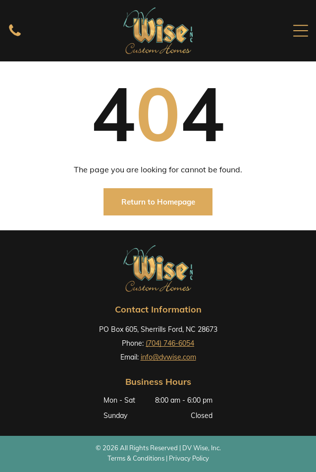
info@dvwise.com (168, 357)
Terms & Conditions (135, 458)
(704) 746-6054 (170, 343)
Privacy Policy (189, 458)
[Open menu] (300, 30)
